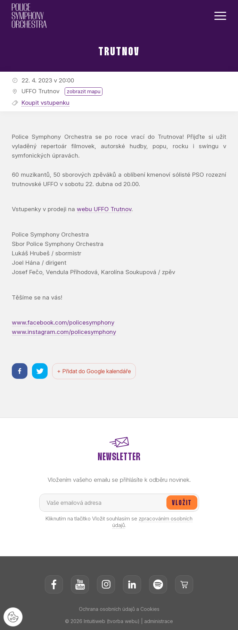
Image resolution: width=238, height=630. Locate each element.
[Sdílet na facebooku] (19, 371)
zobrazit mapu (83, 91)
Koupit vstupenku (45, 102)
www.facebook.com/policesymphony (63, 322)
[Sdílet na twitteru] (40, 371)
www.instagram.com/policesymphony (64, 331)
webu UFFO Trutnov (104, 209)
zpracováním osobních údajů (152, 521)
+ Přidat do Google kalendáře (94, 371)
